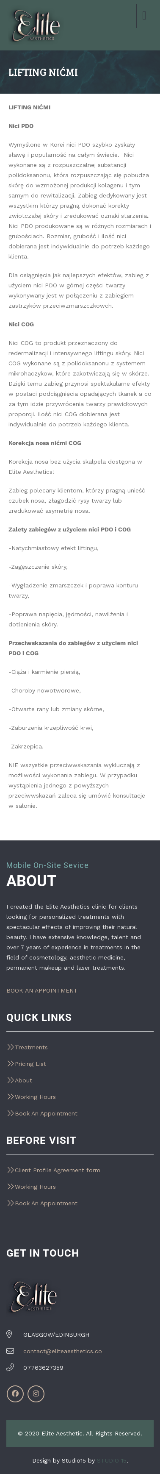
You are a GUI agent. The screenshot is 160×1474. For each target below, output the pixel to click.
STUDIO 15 (112, 1460)
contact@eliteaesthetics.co (62, 1351)
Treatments (31, 1047)
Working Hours (35, 1096)
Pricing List (30, 1063)
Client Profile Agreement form (57, 1170)
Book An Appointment (46, 1113)
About (23, 1080)
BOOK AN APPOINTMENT (42, 990)
